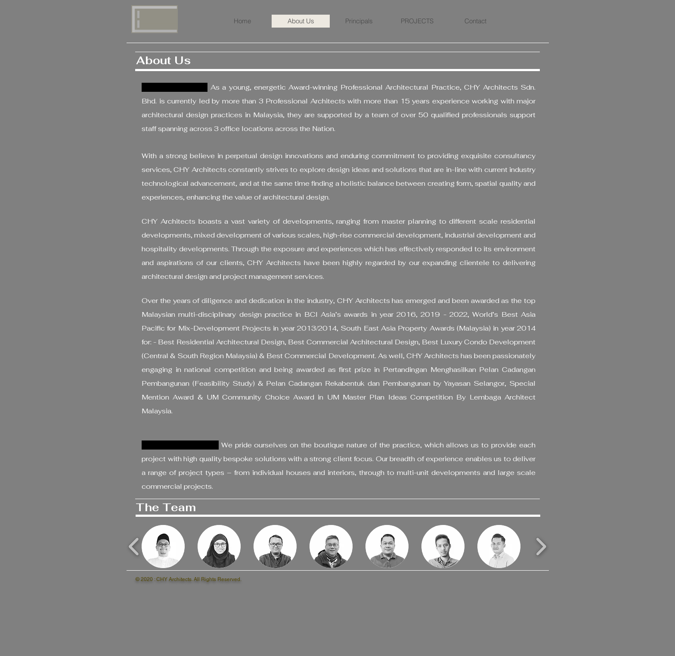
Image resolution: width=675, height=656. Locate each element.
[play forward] (541, 546)
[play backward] (134, 546)
